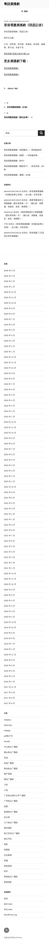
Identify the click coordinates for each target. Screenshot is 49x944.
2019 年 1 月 (9, 649)
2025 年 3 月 (9, 341)
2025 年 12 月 (10, 292)
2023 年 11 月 (10, 427)
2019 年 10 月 (10, 627)
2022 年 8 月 (9, 492)
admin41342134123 (22, 21)
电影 (6, 844)
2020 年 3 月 (9, 611)
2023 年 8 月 (9, 443)
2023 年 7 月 (9, 449)
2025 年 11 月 (10, 297)
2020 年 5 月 (9, 600)
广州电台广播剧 (11, 801)
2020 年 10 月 (10, 584)
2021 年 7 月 (9, 535)
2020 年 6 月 (9, 595)
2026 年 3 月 (9, 276)
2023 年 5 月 (9, 460)
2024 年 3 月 (9, 406)
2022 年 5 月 (9, 503)
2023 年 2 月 (9, 476)
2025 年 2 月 (9, 346)
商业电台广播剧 (11, 768)
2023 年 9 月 (9, 438)
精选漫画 (8, 866)
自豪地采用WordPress (13, 937)
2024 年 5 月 (9, 395)
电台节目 (8, 839)
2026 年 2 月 (9, 281)
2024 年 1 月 (9, 416)
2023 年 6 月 (9, 454)
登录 (6, 898)
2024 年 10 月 (10, 368)
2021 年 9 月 (9, 525)
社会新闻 (8, 855)
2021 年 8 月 (9, 530)
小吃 (6, 785)
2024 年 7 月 (9, 384)
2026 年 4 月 (9, 270)
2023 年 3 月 (9, 471)
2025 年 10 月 (10, 303)
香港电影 (8, 882)
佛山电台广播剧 (11, 752)
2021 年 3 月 (9, 557)
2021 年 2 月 (9, 563)
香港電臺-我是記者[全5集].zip (16, 54)
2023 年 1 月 (9, 481)
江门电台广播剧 (11, 822)
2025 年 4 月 (9, 335)
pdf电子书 (8, 736)
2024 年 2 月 (9, 411)
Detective (8, 725)
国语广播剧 (9, 779)
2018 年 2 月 (9, 681)
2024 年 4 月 (9, 400)
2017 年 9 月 (9, 692)
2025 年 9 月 (9, 308)
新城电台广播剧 (11, 812)
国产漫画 (8, 774)
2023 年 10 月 (10, 433)
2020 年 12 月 (10, 573)
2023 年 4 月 (9, 465)
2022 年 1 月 (9, 519)
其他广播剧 (9, 763)
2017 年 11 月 (10, 687)
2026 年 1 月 (9, 287)
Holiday (7, 730)
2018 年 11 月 (10, 654)
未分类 (7, 817)
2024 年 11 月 (10, 362)
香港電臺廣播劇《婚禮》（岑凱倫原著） (21, 155)
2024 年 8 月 (9, 378)
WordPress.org (10, 915)
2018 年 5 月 (9, 671)
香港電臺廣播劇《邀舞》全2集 (17, 175)
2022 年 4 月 (9, 508)
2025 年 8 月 (9, 314)
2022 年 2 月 (9, 514)
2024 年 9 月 (9, 373)
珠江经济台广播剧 (12, 833)
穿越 (6, 860)
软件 (6, 871)
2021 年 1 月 (9, 568)
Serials (7, 741)
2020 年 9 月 (9, 589)
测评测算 (8, 828)
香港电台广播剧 (13, 88)
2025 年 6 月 (9, 324)
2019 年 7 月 (9, 644)
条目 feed (8, 904)
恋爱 (6, 806)
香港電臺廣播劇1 (11, 68)
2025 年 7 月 (9, 319)
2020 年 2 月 (9, 617)
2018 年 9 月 (9, 660)
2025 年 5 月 (9, 330)
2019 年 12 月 (10, 622)
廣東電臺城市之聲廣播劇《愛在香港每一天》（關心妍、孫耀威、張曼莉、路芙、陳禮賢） (23, 203)
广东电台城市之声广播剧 (14, 795)
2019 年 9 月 (9, 633)
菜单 (24, 11)
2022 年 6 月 (9, 498)
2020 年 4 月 (9, 606)
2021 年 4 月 (9, 552)
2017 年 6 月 (9, 703)
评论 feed (8, 909)
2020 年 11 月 (10, 579)
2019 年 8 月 (9, 638)
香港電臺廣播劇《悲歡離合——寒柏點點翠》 (23, 150)
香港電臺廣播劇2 (11, 74)
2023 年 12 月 (10, 422)
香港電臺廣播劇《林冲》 (14, 161)
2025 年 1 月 (9, 351)
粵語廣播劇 (12, 4)
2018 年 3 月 (9, 676)
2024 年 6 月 (9, 389)
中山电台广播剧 (11, 747)
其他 (6, 758)
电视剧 (7, 849)
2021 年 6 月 (9, 541)
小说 (6, 790)
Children (7, 720)
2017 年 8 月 (9, 698)
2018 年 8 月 (9, 665)
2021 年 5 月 (9, 546)
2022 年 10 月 (10, 487)
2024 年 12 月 (10, 357)
